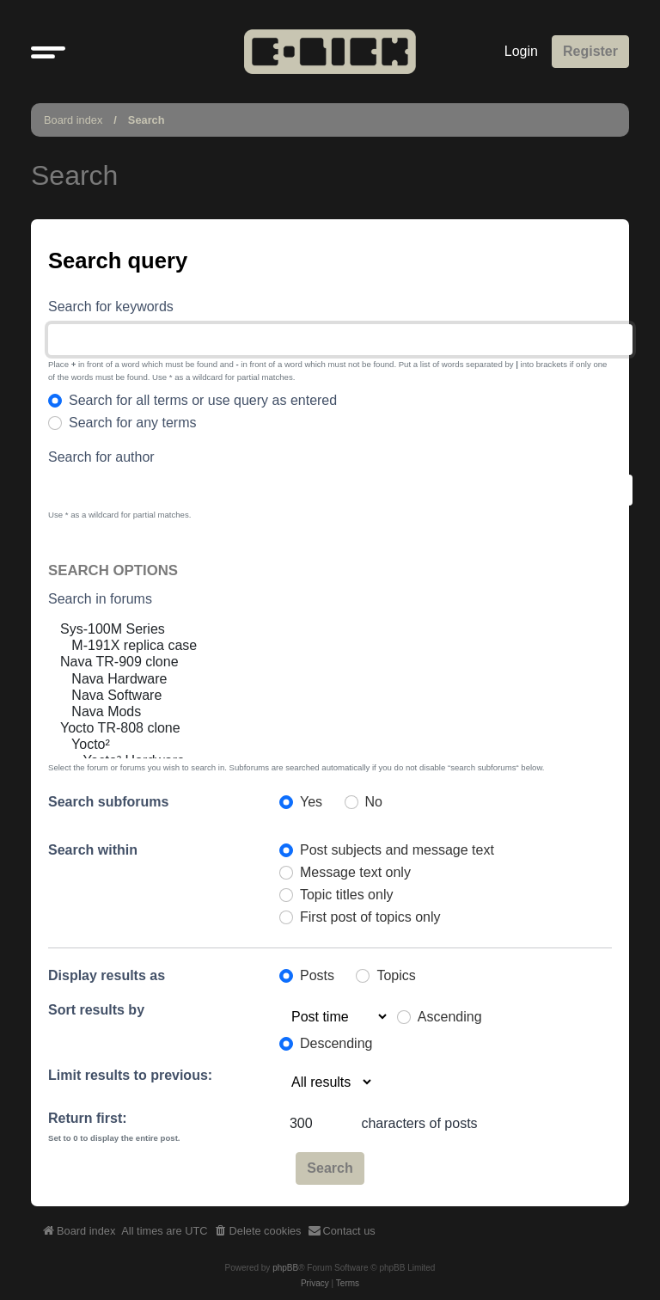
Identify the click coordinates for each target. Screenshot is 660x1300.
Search (146, 119)
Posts (317, 975)
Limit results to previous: (130, 1075)
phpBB (285, 1267)
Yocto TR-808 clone (330, 729)
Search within (93, 850)
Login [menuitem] (521, 51)
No (373, 801)
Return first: (87, 1118)
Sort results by (96, 1010)
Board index (73, 119)
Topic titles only (347, 894)
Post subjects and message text (397, 850)
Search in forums (100, 599)
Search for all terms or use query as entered (203, 400)
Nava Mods (330, 712)
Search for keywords (111, 306)
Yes (311, 801)
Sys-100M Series (330, 630)
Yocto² (330, 745)
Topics (395, 975)
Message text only (355, 872)
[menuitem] (258, 1231)
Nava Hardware (330, 679)
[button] (48, 51)
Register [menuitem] (590, 51)
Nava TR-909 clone (330, 662)
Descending (336, 1043)
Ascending (450, 1016)
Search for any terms (133, 422)
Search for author (101, 457)
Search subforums (108, 801)
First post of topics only (370, 917)
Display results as (106, 975)
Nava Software (330, 696)
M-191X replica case (330, 646)
